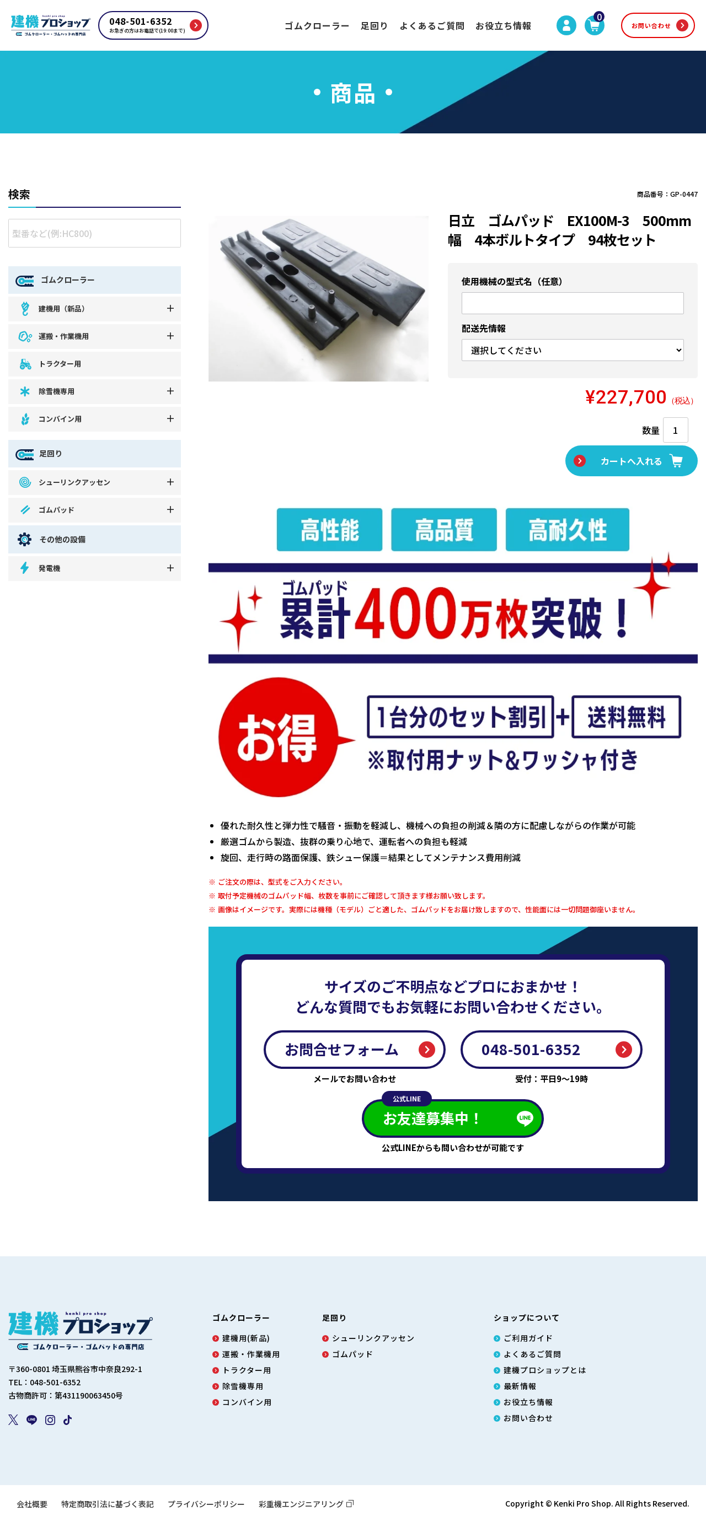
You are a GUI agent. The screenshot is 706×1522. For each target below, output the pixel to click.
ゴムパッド (45, 510)
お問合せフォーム (342, 1049)
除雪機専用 (45, 392)
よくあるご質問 (432, 25)
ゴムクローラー (317, 25)
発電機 (38, 568)
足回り (375, 25)
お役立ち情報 (503, 25)
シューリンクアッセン (63, 482)
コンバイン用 (49, 419)
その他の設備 (50, 539)
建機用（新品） (53, 308)
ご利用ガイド (528, 1338)
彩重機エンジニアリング (306, 1503)
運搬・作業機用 (53, 336)
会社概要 (32, 1503)
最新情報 (520, 1386)
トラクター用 (49, 364)
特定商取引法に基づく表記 (107, 1503)
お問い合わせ (651, 25)
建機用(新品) (246, 1338)
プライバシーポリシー (206, 1503)
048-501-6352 (531, 1049)
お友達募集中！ (432, 1113)
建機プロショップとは (545, 1370)
